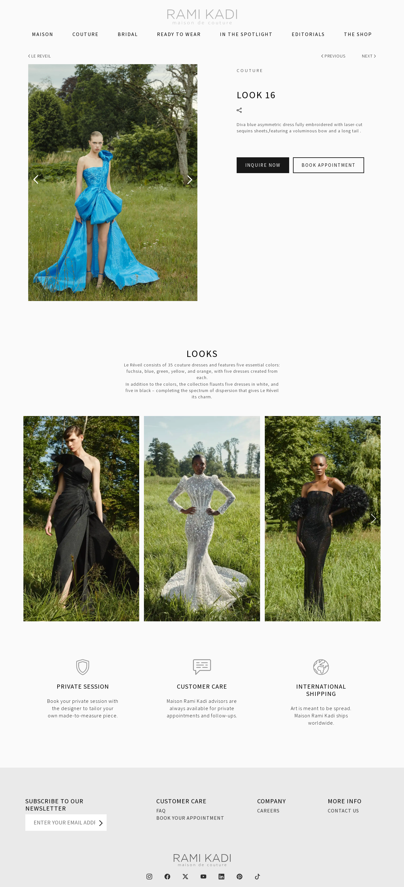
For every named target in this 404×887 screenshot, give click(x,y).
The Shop (358, 34)
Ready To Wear (179, 34)
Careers (268, 810)
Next (369, 56)
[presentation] (36, 179)
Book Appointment (328, 165)
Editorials (308, 34)
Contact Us (343, 810)
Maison (42, 34)
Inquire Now (263, 165)
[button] (31, 519)
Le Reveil (39, 56)
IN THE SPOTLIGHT (246, 34)
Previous (334, 56)
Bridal (128, 34)
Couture (85, 34)
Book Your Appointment (190, 818)
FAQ (161, 810)
